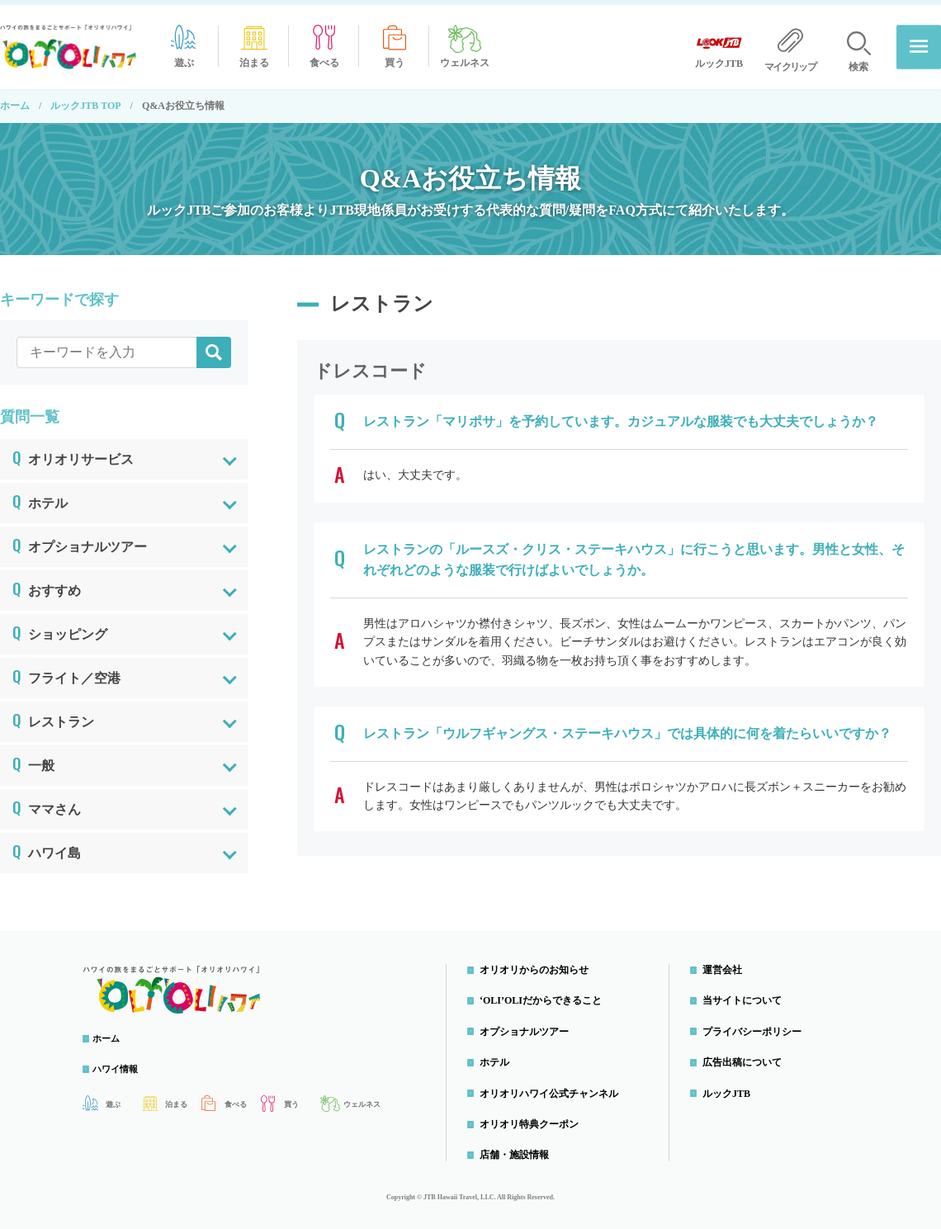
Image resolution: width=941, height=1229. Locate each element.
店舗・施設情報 (518, 1150)
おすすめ (46, 582)
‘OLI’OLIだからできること (545, 995)
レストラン (53, 714)
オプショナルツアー (79, 539)
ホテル (40, 495)
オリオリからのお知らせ (538, 965)
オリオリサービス (73, 451)
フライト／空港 (66, 670)
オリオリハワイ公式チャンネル (553, 1088)
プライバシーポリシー (756, 1027)
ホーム (15, 100)
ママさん (46, 801)
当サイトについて (746, 995)
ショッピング (59, 626)
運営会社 (726, 965)
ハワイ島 (46, 845)
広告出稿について (746, 1057)
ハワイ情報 (124, 1064)
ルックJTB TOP (85, 100)
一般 (33, 757)
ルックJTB (730, 1088)
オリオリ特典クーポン (533, 1119)
